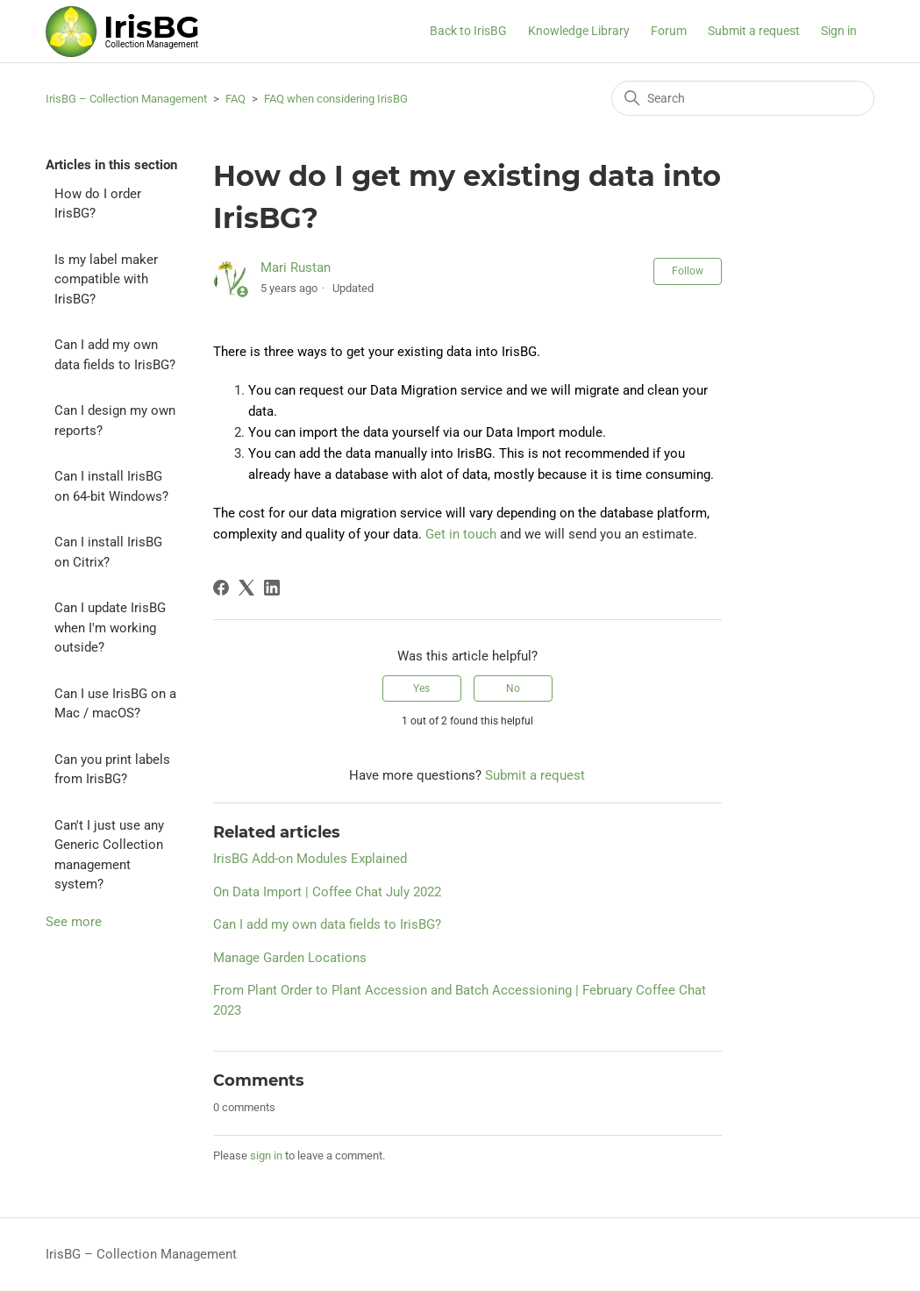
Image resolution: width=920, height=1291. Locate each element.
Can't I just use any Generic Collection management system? (109, 855)
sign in (266, 1155)
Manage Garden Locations (290, 958)
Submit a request (754, 31)
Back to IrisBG (468, 31)
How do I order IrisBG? (97, 204)
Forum (669, 31)
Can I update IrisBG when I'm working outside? (110, 627)
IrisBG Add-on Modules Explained (310, 859)
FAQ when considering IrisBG (336, 98)
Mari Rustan (295, 267)
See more (74, 922)
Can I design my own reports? (114, 421)
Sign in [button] (839, 31)
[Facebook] (221, 588)
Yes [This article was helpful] (421, 688)
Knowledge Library (579, 31)
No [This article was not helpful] (513, 688)
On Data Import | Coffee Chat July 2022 (327, 892)
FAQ (235, 98)
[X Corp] (246, 588)
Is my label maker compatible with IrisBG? (106, 279)
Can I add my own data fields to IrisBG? (114, 355)
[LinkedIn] (272, 588)
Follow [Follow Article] (687, 271)
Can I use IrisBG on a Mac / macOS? (115, 704)
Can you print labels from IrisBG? (112, 770)
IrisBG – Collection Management (126, 98)
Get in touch (460, 534)
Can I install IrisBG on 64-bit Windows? (111, 486)
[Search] (742, 98)
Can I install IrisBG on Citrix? (108, 552)
